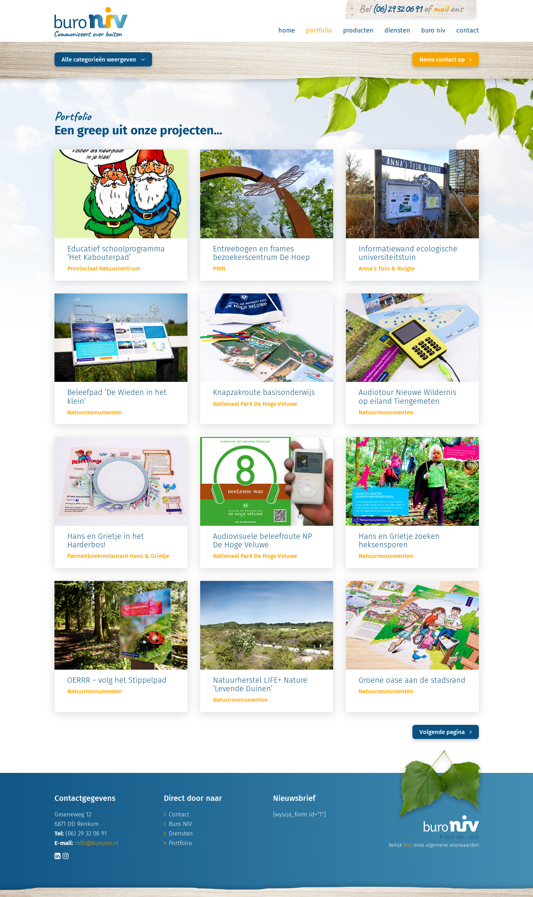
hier (408, 845)
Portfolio (319, 30)
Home (286, 30)
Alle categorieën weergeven (103, 59)
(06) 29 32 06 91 (396, 8)
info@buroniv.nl (96, 843)
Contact (467, 30)
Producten (358, 30)
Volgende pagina (445, 732)
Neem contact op (445, 59)
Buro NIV (433, 30)
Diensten (397, 30)
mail (440, 8)
